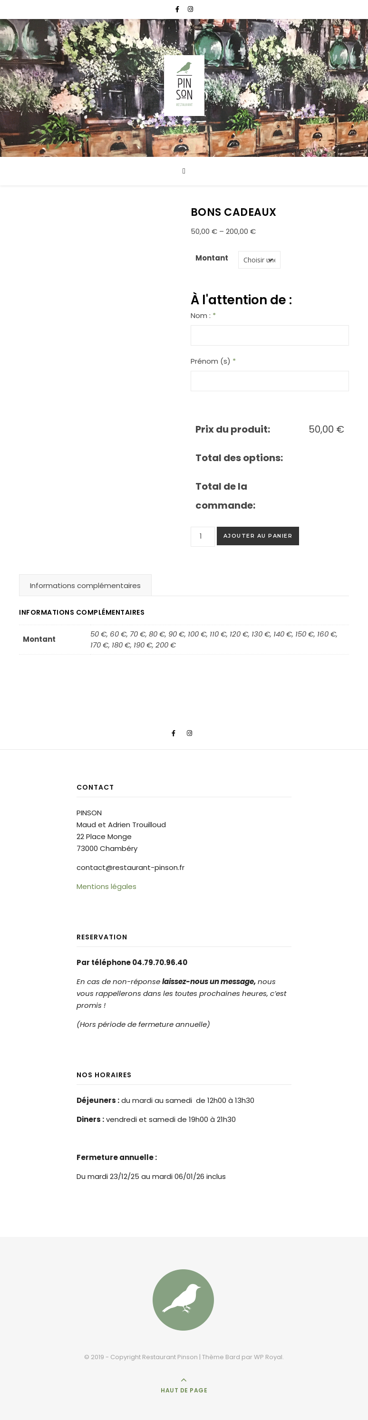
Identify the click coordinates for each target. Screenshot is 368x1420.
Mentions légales (106, 886)
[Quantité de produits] (203, 537)
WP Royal (268, 1357)
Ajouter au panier (258, 535)
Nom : (203, 315)
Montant (211, 258)
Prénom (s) (213, 361)
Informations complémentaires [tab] (85, 585)
